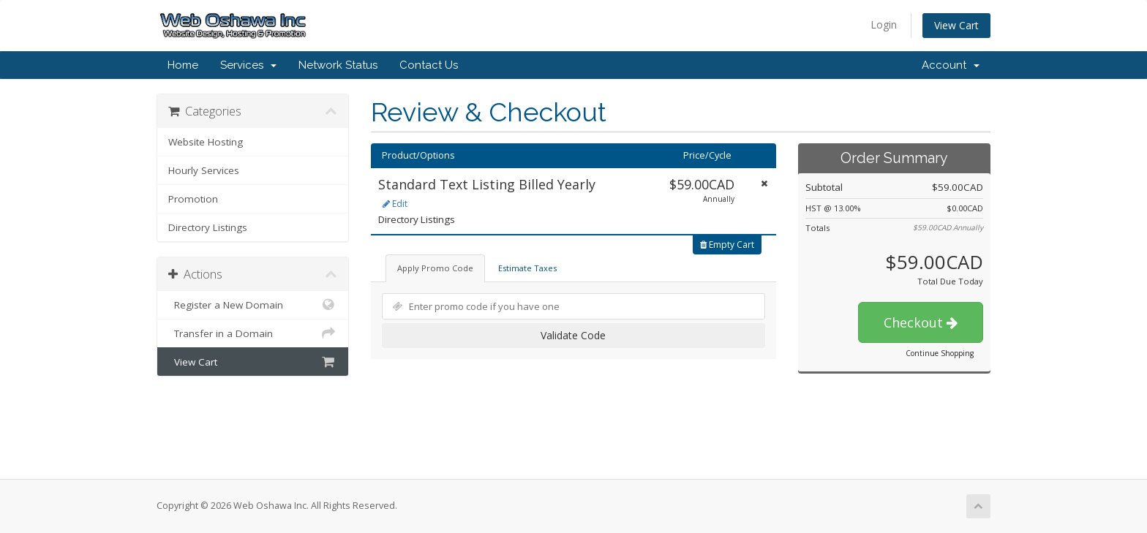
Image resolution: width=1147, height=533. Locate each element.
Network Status (337, 65)
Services (248, 65)
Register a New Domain (252, 305)
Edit (395, 203)
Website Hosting (205, 141)
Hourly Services (203, 170)
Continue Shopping (940, 353)
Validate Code (573, 335)
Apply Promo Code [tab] (435, 267)
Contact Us (428, 65)
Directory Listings (207, 227)
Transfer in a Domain (252, 333)
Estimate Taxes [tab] (527, 267)
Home (183, 65)
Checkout (921, 322)
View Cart (956, 25)
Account (950, 65)
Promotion (193, 198)
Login (883, 24)
